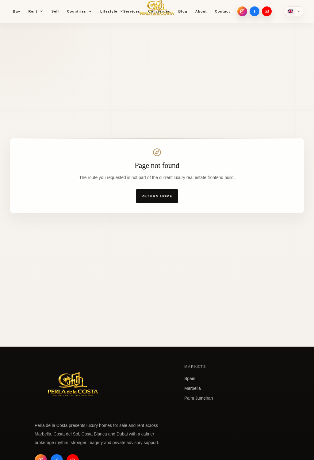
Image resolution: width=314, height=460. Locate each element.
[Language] (294, 11)
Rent (35, 11)
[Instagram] (242, 11)
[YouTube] (267, 11)
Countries (79, 11)
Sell (55, 11)
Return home (157, 196)
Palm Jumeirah (198, 398)
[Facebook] (254, 11)
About (201, 11)
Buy (16, 11)
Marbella (192, 388)
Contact (222, 11)
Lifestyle (112, 11)
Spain (189, 378)
